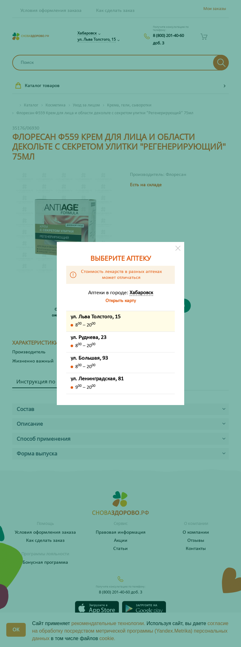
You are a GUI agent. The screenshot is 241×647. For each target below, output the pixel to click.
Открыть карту (120, 300)
